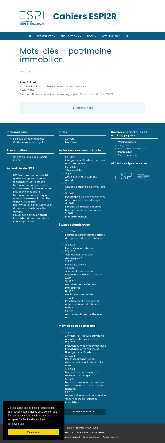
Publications (71, 36)
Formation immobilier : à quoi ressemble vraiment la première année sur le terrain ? (31, 198)
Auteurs (69, 138)
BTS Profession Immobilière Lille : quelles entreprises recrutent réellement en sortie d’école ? (31, 178)
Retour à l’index (82, 107)
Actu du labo (110, 36)
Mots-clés (71, 142)
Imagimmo (124, 145)
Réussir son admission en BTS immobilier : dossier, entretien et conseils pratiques (31, 218)
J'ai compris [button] (33, 432)
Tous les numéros (82, 411)
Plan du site (67, 432)
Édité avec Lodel (91, 436)
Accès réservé (110, 436)
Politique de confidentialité (28, 138)
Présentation (46, 36)
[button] (127, 36)
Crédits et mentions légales (29, 142)
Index (91, 36)
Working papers (126, 142)
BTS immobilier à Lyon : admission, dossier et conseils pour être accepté (33, 208)
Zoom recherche (127, 155)
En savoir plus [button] (16, 423)
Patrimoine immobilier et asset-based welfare (53, 86)
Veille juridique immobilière (132, 148)
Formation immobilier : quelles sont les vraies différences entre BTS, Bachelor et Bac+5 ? (32, 188)
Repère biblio (124, 152)
